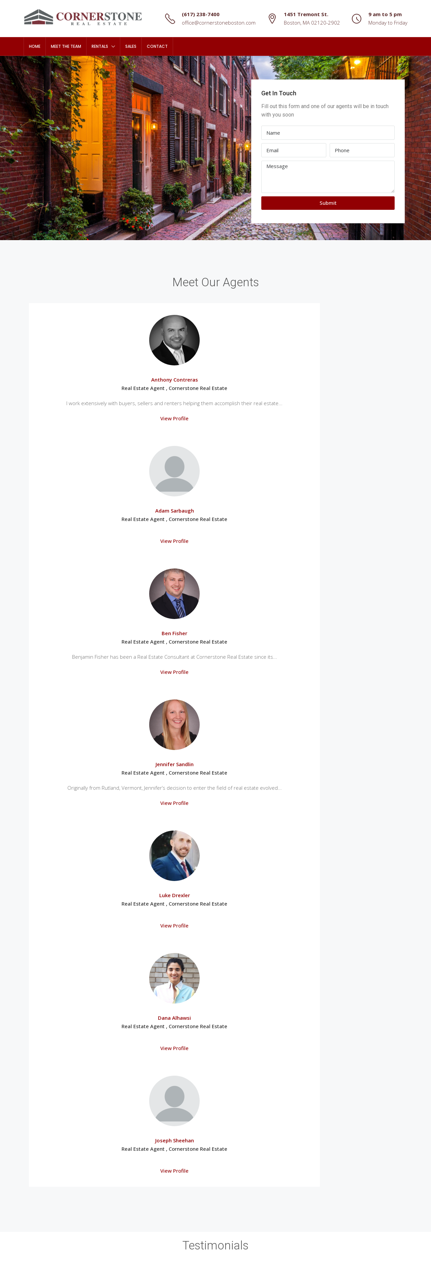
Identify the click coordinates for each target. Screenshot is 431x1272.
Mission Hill (41, 1142)
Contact (157, 46)
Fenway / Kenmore (49, 1130)
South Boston (44, 1166)
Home (34, 46)
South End (40, 1177)
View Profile (75, 452)
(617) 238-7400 (201, 14)
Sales (130, 46)
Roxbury (38, 1154)
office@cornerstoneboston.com (219, 22)
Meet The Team (66, 46)
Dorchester (41, 1118)
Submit (328, 202)
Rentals (100, 46)
